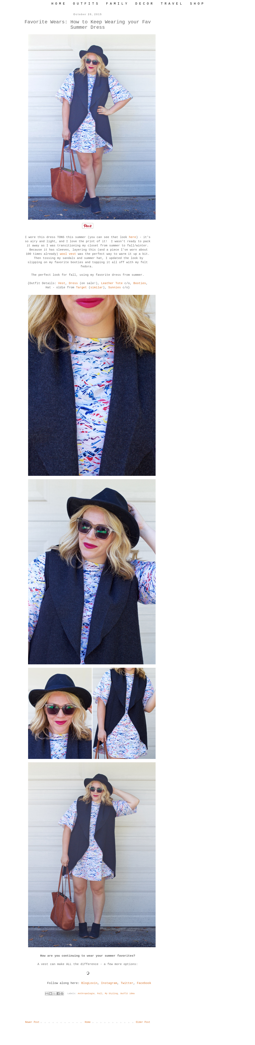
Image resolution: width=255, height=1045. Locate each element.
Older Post (143, 1022)
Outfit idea (127, 993)
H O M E (58, 4)
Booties (139, 283)
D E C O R (143, 4)
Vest (61, 283)
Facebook (144, 983)
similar (96, 287)
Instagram (109, 983)
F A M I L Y (116, 4)
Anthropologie (86, 993)
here (132, 237)
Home (88, 1022)
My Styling (111, 993)
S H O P (196, 4)
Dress (73, 283)
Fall (99, 993)
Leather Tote (112, 283)
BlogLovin (89, 983)
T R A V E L (171, 4)
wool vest (68, 254)
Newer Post (32, 1022)
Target (81, 287)
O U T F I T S (85, 4)
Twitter (127, 983)
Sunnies (114, 287)
